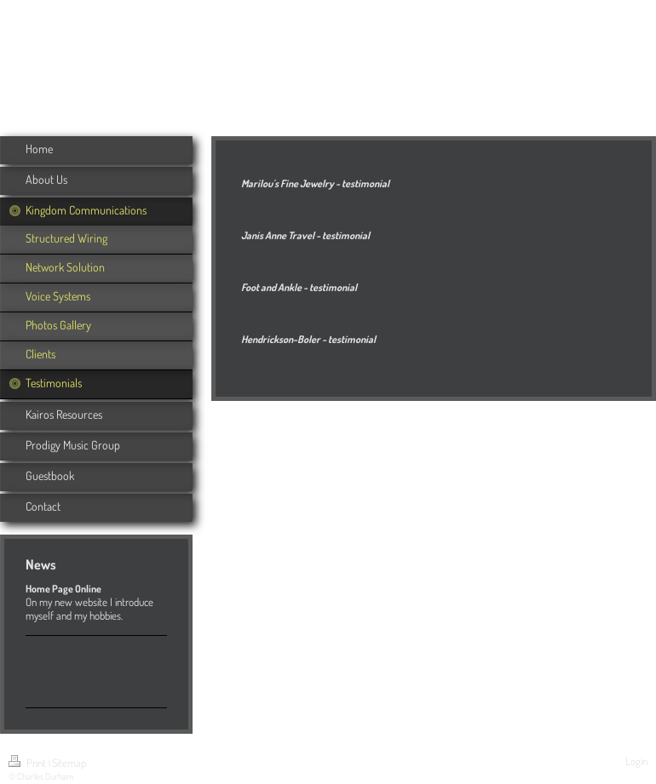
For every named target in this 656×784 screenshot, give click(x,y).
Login (636, 761)
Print (29, 763)
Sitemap (69, 763)
